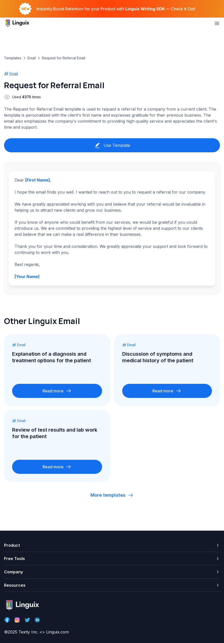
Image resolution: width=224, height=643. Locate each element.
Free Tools (14, 558)
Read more (57, 391)
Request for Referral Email (63, 58)
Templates (12, 58)
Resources (14, 585)
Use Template (112, 145)
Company (13, 571)
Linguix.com (57, 631)
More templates (112, 495)
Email (31, 58)
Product (12, 545)
